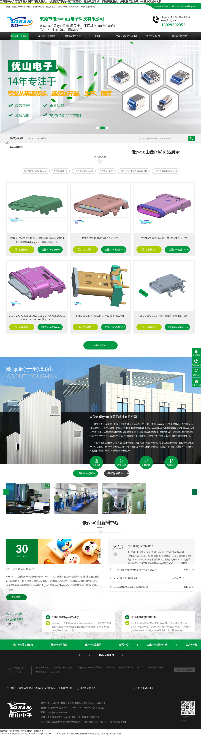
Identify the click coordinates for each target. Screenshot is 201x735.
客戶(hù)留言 (153, 36)
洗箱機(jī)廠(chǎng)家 (63, 667)
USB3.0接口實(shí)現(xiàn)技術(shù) (154, 586)
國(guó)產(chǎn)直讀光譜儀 (90, 667)
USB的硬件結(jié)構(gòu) (149, 577)
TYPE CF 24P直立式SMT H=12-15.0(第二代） (100, 315)
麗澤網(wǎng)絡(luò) (72, 722)
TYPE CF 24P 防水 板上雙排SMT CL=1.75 (164, 238)
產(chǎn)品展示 (73, 36)
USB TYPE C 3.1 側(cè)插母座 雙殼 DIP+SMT (164, 315)
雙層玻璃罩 (41, 672)
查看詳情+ (16, 597)
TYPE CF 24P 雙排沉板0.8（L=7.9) (100, 238)
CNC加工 (55, 672)
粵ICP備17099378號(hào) (95, 722)
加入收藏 (174, 6)
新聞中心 (100, 36)
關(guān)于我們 (46, 36)
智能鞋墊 (110, 667)
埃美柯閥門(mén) (155, 667)
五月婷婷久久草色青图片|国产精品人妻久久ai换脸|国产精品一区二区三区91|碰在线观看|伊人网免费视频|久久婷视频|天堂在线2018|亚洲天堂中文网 (81, 1)
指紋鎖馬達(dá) (126, 667)
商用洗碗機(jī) (42, 667)
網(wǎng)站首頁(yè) (23, 644)
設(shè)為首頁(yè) (161, 6)
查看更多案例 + (100, 345)
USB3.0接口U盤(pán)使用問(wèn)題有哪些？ (154, 569)
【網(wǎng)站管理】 (117, 722)
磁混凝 (140, 667)
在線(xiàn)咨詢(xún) (51, 249)
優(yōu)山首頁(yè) (19, 36)
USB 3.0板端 (40, 138)
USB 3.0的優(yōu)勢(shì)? (20, 569)
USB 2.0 (29, 138)
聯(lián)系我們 (180, 36)
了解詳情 (23, 249)
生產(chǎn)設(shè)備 (126, 36)
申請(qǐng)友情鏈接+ (184, 670)
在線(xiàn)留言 (188, 11)
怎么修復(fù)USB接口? (140, 546)
